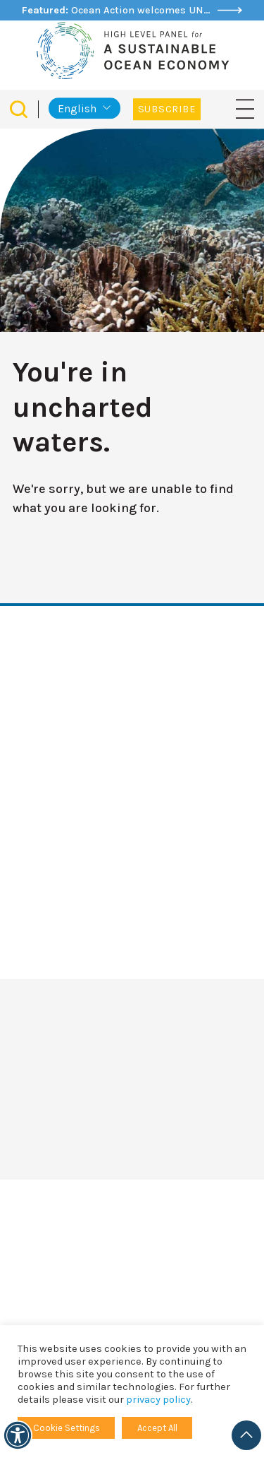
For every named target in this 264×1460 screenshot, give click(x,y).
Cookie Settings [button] (66, 1428)
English (77, 108)
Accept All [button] (157, 1428)
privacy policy (158, 1400)
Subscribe (167, 109)
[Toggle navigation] (245, 108)
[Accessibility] (17, 1435)
